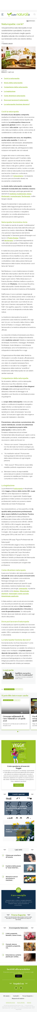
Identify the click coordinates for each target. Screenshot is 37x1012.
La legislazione (9, 91)
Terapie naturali (9, 689)
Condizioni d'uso (10, 1002)
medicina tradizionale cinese (20, 194)
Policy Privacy (21, 1002)
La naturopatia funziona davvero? (17, 104)
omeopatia (23, 588)
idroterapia (8, 240)
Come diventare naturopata (14, 96)
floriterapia (26, 196)
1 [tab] (17, 731)
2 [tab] (19, 731)
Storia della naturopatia (13, 83)
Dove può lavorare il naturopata (16, 100)
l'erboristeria (18, 176)
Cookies (29, 1002)
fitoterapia (5, 196)
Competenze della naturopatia (16, 87)
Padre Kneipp (13, 238)
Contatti (16, 996)
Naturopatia (18, 689)
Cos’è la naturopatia (11, 78)
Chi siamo (6, 996)
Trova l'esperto (27, 996)
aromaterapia (15, 196)
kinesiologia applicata (9, 596)
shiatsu (16, 591)
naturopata (18, 488)
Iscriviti (18, 976)
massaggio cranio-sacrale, (19, 594)
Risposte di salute (18, 998)
